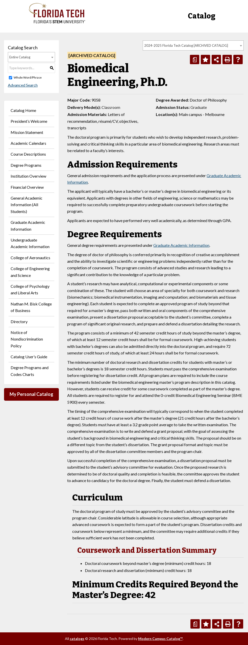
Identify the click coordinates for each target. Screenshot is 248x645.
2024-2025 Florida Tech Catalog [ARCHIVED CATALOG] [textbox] (186, 45)
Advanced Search (23, 85)
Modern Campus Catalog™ (160, 638)
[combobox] (193, 45)
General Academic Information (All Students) (26, 205)
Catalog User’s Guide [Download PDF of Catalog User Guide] (29, 356)
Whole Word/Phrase (28, 77)
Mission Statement (27, 132)
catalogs (77, 638)
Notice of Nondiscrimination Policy (27, 339)
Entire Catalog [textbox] (19, 57)
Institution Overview (28, 176)
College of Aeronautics (30, 257)
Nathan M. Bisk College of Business (31, 307)
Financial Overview (27, 187)
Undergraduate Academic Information (30, 243)
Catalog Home (23, 110)
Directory (19, 321)
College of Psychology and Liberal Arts (30, 289)
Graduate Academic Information (28, 225)
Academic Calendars (28, 143)
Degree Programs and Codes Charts (29, 370)
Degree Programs (26, 165)
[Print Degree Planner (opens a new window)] (194, 59)
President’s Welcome (29, 121)
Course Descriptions (28, 154)
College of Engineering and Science (30, 271)
